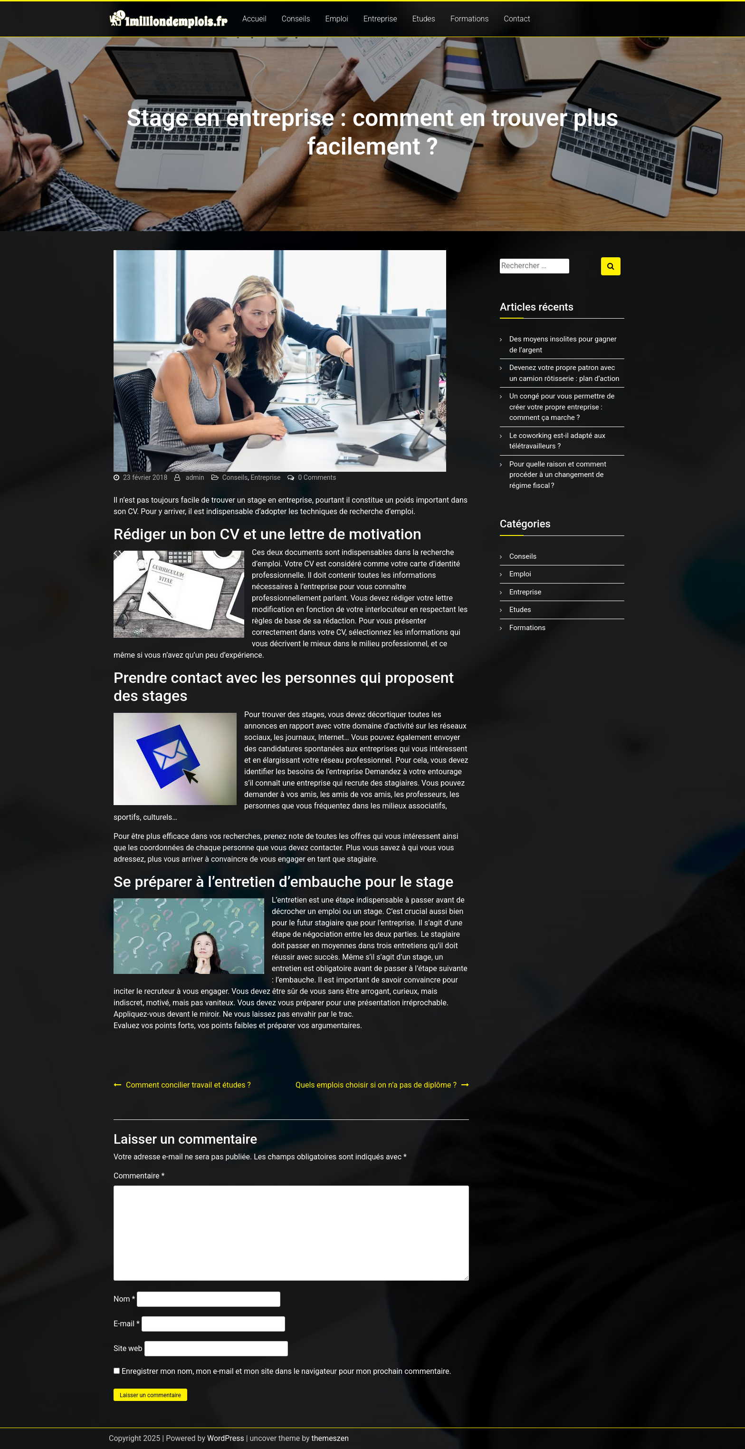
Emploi (336, 18)
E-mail (127, 1323)
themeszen (330, 1438)
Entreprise (380, 18)
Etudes (423, 18)
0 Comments (317, 477)
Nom (124, 1298)
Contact (517, 18)
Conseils (296, 18)
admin (195, 477)
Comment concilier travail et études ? (188, 1084)
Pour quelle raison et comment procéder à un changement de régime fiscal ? (557, 475)
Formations (469, 18)
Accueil (254, 18)
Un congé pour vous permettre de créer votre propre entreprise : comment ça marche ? (561, 407)
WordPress (225, 1438)
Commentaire (139, 1175)
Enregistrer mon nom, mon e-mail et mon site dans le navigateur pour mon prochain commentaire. (286, 1371)
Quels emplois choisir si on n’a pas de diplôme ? (376, 1084)
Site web (128, 1348)
